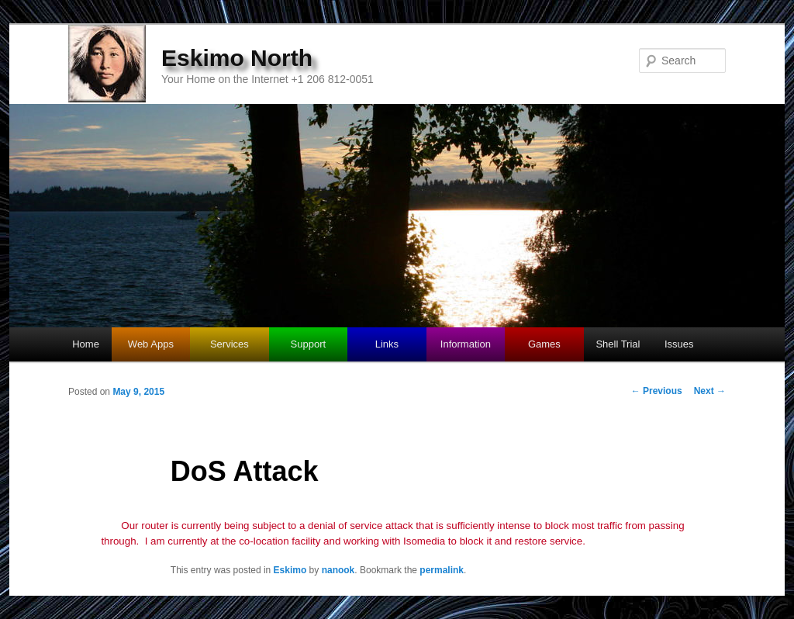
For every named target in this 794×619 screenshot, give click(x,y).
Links (387, 344)
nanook (338, 570)
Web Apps (151, 344)
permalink (441, 570)
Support (308, 344)
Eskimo (290, 570)
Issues (679, 344)
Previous (656, 391)
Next (710, 391)
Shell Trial (618, 344)
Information (465, 344)
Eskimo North (236, 58)
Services (229, 344)
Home (85, 344)
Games (544, 344)
